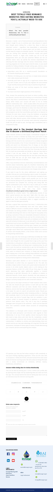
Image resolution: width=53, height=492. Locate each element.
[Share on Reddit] (43, 392)
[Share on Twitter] (18, 392)
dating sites (26, 12)
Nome (23, 411)
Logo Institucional (25, 475)
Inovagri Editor (38, 382)
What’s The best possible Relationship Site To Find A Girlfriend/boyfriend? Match (18, 33)
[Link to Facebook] (46, 4)
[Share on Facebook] (10, 392)
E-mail (23, 415)
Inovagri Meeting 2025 (12, 471)
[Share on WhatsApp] (27, 392)
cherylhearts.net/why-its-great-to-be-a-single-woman (22, 191)
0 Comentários (26, 382)
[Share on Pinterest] (35, 392)
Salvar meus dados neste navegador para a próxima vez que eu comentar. (22, 424)
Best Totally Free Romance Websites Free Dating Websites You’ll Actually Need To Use (26, 17)
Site (23, 420)
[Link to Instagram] (44, 4)
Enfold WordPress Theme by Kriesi (28, 490)
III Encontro (9, 473)
